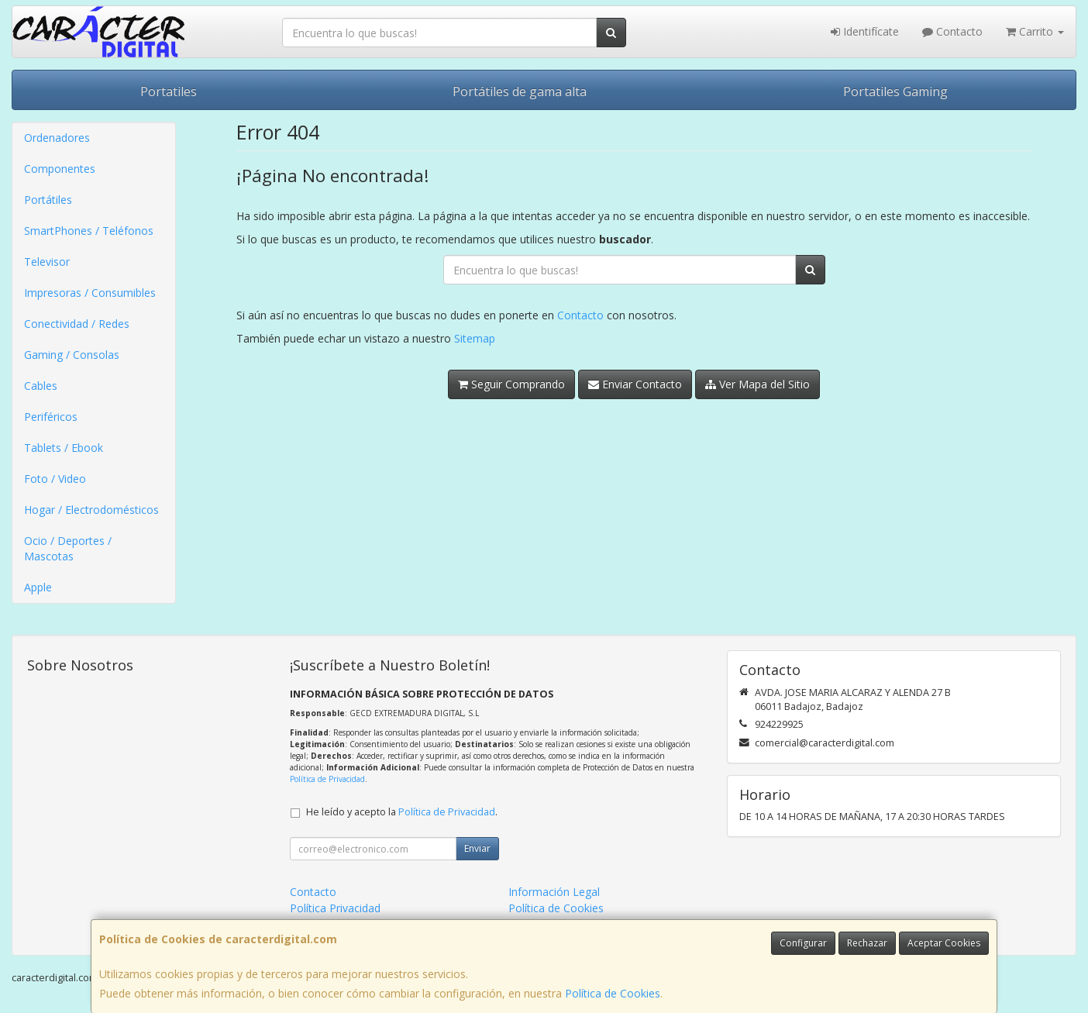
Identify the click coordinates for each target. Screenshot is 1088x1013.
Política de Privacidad (327, 779)
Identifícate (865, 31)
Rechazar (867, 942)
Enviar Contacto (635, 384)
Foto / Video (55, 478)
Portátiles (48, 199)
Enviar (477, 848)
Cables (40, 385)
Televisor (47, 261)
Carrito (1035, 31)
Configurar (803, 942)
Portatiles (168, 91)
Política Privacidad (335, 908)
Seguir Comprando (511, 384)
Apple (38, 587)
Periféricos (50, 416)
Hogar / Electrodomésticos (91, 509)
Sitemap (474, 338)
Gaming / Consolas (71, 354)
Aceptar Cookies (943, 942)
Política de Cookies (612, 993)
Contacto (952, 31)
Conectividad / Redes (76, 323)
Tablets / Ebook (63, 447)
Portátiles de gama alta (520, 91)
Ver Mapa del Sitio (757, 384)
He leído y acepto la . (402, 811)
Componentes (59, 168)
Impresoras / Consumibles (90, 292)
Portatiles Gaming (895, 91)
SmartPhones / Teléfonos (88, 230)
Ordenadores (57, 137)
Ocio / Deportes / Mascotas (68, 548)
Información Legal (554, 891)
